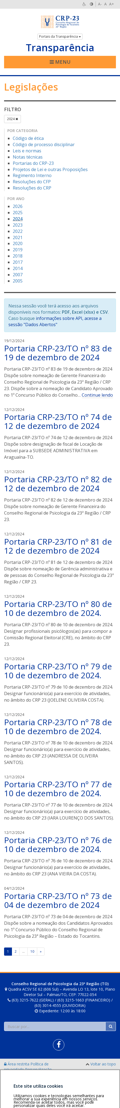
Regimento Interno (32, 175)
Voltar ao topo (103, 1064)
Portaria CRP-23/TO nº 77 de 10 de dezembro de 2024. (58, 789)
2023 (18, 225)
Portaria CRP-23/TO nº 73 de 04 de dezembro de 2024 (58, 900)
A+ (111, 4)
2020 (18, 243)
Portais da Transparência (60, 36)
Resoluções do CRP (32, 188)
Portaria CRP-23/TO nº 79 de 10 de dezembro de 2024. (58, 671)
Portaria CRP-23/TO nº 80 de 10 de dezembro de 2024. (58, 608)
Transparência (60, 47)
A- (100, 4)
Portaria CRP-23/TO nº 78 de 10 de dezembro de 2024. (58, 727)
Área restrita (17, 1064)
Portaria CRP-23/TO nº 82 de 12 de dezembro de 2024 (58, 484)
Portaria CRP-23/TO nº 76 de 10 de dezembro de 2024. (58, 844)
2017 (18, 262)
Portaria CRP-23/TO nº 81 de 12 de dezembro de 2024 (58, 546)
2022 (18, 231)
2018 (18, 256)
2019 (18, 250)
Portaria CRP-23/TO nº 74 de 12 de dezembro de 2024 (58, 421)
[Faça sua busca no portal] (55, 1026)
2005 (18, 281)
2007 (18, 275)
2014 (18, 268)
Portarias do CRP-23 (33, 163)
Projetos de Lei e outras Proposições (50, 169)
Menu (60, 62)
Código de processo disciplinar (44, 144)
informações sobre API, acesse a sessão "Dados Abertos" (55, 321)
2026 (18, 206)
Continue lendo (97, 395)
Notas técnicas (28, 157)
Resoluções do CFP (32, 182)
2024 (12, 119)
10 (32, 951)
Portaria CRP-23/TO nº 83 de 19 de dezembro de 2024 (58, 353)
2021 (18, 237)
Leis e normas (27, 151)
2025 (18, 213)
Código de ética (28, 138)
